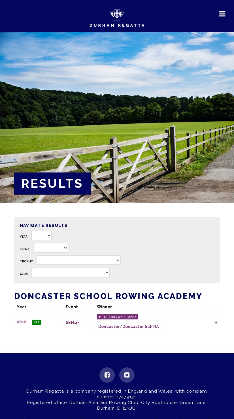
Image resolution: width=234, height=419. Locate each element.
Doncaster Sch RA (140, 326)
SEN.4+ (73, 322)
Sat (37, 322)
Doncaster (109, 326)
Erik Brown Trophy (120, 316)
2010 (22, 321)
